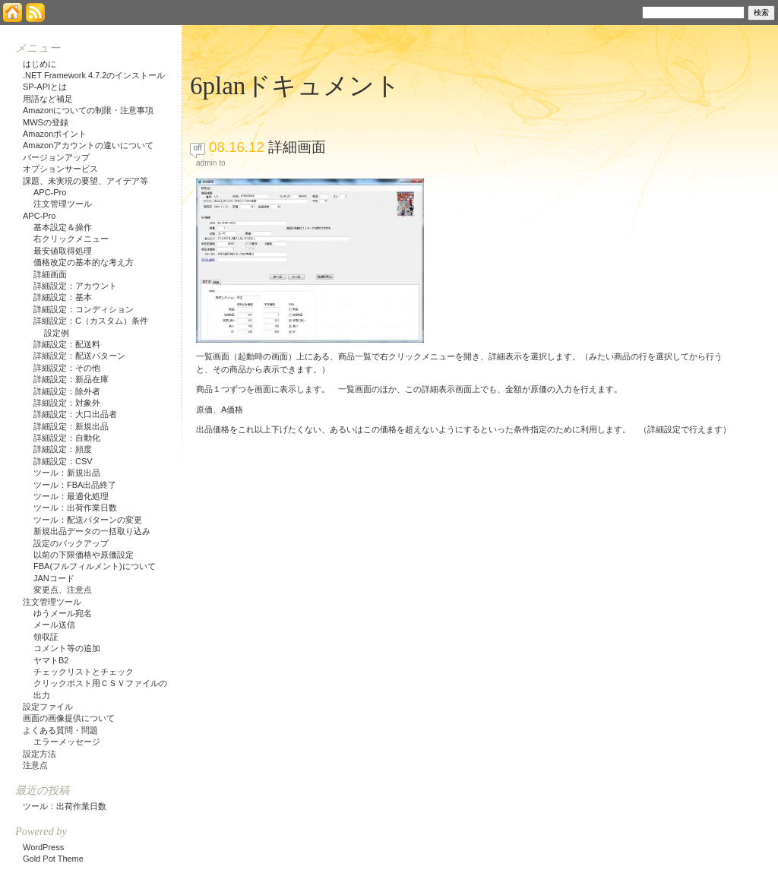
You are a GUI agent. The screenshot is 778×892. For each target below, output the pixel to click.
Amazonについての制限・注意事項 (88, 110)
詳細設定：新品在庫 (71, 379)
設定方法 (39, 753)
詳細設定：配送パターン (79, 355)
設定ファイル (48, 706)
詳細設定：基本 (62, 297)
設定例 (56, 332)
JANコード (53, 578)
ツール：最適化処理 (71, 496)
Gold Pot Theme (53, 858)
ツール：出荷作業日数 (75, 507)
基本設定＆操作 (62, 227)
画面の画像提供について (69, 718)
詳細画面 (297, 147)
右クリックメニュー (71, 238)
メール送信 (54, 624)
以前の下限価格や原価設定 (83, 554)
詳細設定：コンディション (83, 309)
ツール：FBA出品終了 (74, 484)
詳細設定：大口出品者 (75, 414)
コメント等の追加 (66, 648)
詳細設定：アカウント (75, 285)
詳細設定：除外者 (66, 391)
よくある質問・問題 (60, 730)
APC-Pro (49, 192)
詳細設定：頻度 (62, 449)
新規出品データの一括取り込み (91, 531)
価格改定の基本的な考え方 (83, 262)
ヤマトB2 (50, 660)
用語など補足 (48, 98)
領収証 (46, 636)
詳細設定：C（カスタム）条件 (90, 320)
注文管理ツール (62, 203)
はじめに (39, 63)
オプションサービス (60, 168)
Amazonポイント (55, 133)
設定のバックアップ (71, 543)
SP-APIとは (45, 86)
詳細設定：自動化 (66, 437)
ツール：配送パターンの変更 (87, 519)
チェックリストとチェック (83, 671)
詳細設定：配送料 (66, 344)
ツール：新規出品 (66, 472)
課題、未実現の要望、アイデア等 (85, 180)
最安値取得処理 (62, 250)
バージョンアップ (56, 157)
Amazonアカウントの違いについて (88, 145)
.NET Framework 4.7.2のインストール (94, 75)
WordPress (43, 847)
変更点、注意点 (62, 589)
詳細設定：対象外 (66, 402)
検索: (627, 11)
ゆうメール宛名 (62, 613)
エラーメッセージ (66, 741)
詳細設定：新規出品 (71, 426)
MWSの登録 (45, 122)
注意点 (35, 765)
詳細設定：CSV (63, 461)
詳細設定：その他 (66, 367)
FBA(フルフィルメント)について (94, 566)
